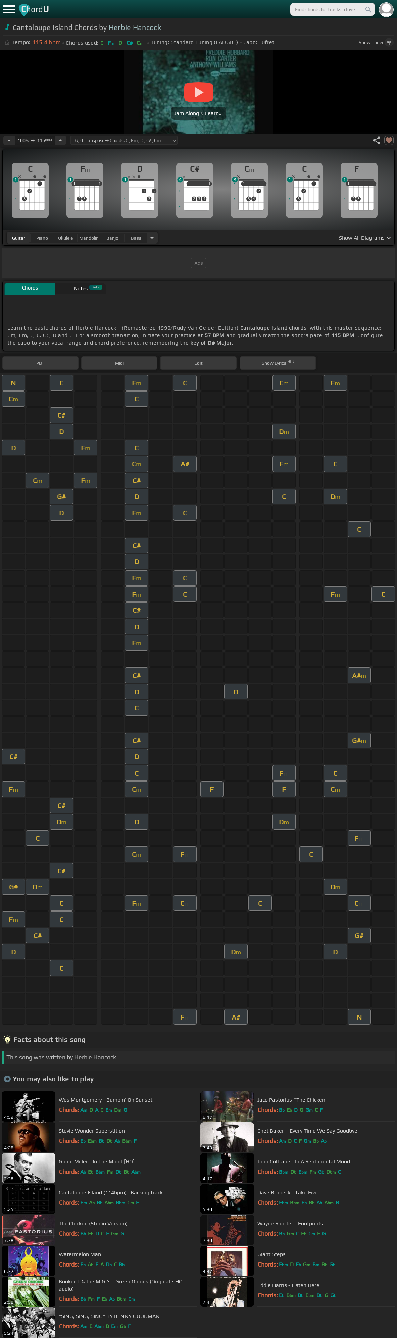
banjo (112, 238)
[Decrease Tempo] (9, 140)
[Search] (368, 9)
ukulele (65, 238)
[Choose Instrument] (152, 238)
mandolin (89, 238)
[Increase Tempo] (60, 140)
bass (136, 238)
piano (42, 238)
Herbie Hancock (135, 27)
